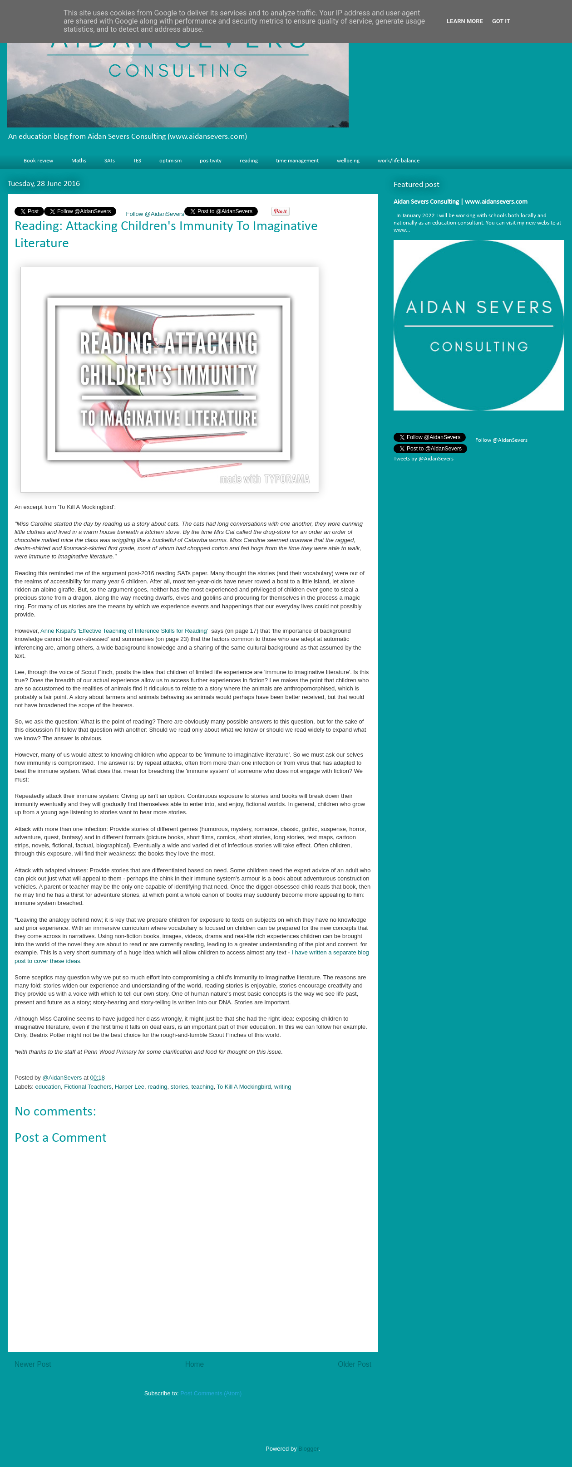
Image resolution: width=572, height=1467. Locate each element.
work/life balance (398, 161)
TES (137, 161)
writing (282, 1086)
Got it (501, 21)
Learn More (465, 21)
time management (297, 161)
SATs (109, 161)
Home (194, 1364)
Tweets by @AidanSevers (424, 459)
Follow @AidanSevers (154, 213)
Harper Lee (129, 1086)
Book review (38, 161)
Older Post (354, 1364)
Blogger (308, 1448)
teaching (202, 1086)
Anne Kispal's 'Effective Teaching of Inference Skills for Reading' (124, 630)
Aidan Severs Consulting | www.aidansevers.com (461, 202)
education (48, 1086)
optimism (170, 161)
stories (179, 1086)
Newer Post (33, 1364)
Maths (78, 161)
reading (249, 161)
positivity (211, 161)
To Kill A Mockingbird (244, 1086)
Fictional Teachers (88, 1086)
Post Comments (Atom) (211, 1393)
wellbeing (348, 161)
